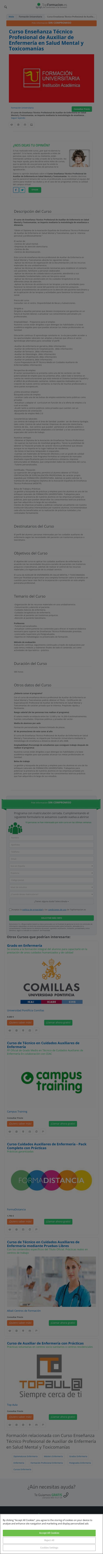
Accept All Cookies (49, 1532)
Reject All (49, 1540)
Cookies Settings (49, 1547)
